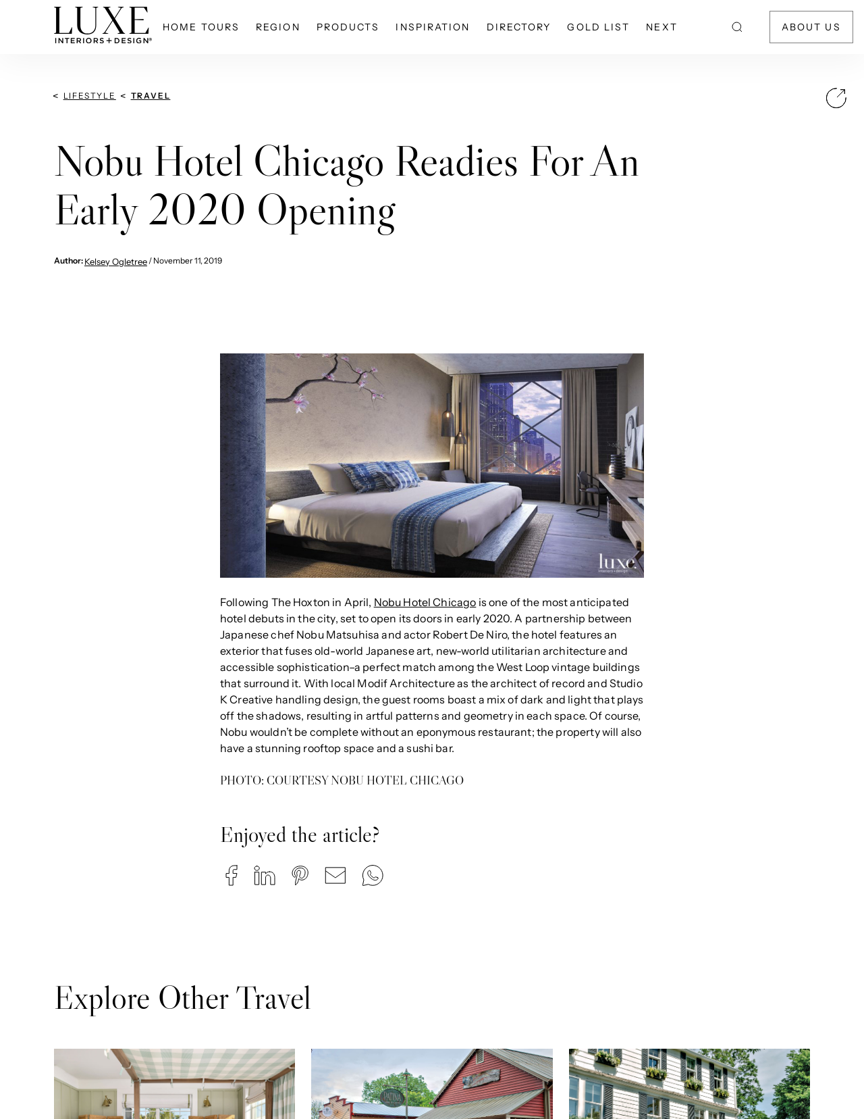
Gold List (598, 27)
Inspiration (433, 27)
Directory (519, 27)
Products (348, 27)
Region (278, 27)
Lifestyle (89, 96)
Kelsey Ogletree (115, 261)
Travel (151, 96)
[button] (231, 875)
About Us (811, 27)
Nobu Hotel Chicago (425, 602)
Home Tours (201, 27)
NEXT (661, 27)
